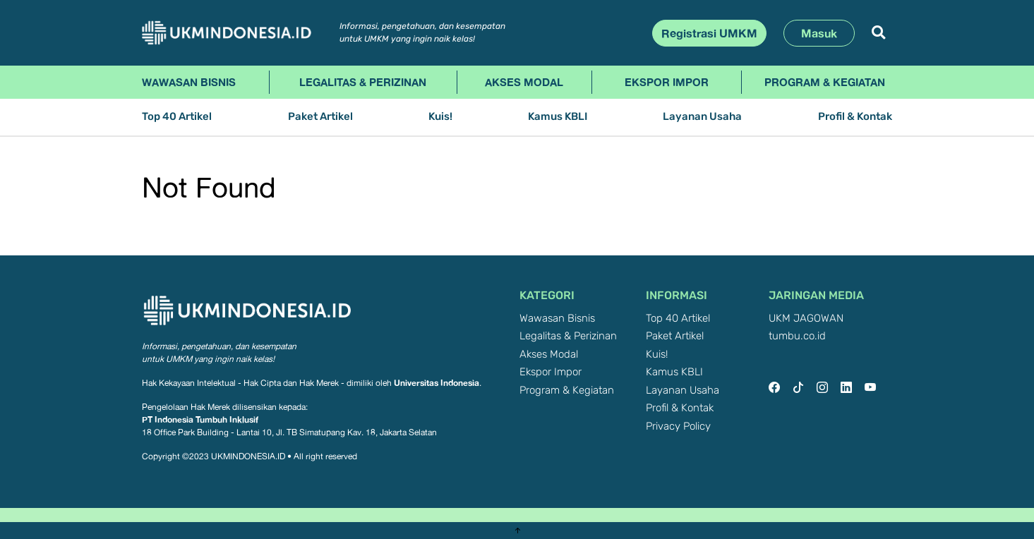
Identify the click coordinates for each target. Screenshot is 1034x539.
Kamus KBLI (557, 117)
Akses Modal (524, 81)
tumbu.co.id (797, 336)
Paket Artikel (320, 117)
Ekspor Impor (667, 81)
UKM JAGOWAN (806, 318)
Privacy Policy (678, 426)
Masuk (819, 33)
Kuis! (440, 117)
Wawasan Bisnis (189, 81)
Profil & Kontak (855, 117)
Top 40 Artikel (177, 117)
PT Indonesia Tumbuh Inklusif (200, 419)
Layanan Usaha (702, 117)
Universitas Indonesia (436, 382)
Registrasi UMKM (709, 33)
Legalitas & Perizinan (362, 81)
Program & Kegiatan (824, 81)
